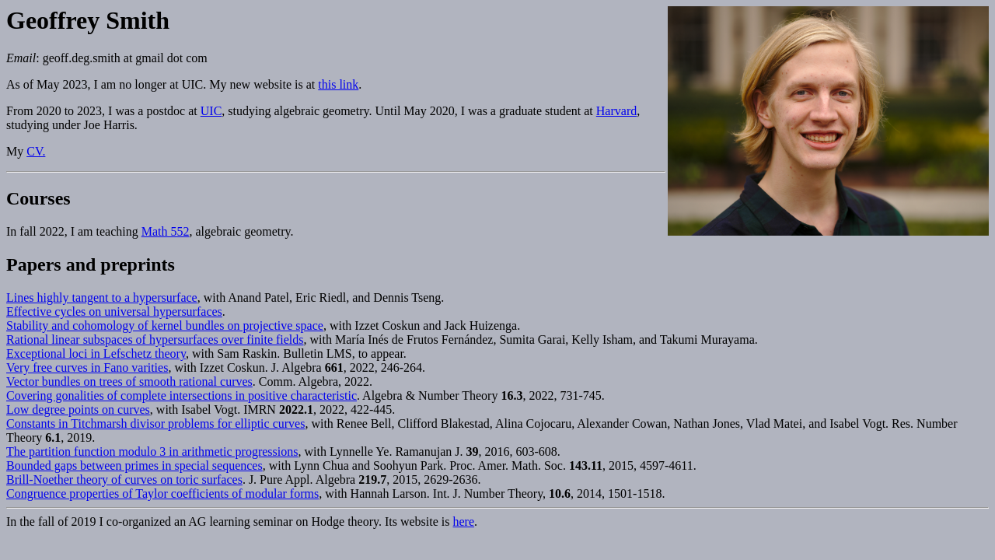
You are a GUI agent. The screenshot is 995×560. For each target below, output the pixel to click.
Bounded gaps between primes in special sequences (134, 465)
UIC (211, 110)
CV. (35, 151)
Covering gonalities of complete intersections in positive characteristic (181, 395)
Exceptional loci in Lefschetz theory (96, 353)
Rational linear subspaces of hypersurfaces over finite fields (155, 339)
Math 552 (165, 231)
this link (338, 84)
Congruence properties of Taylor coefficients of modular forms (162, 493)
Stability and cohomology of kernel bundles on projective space (164, 325)
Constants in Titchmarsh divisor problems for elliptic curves (155, 423)
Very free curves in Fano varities (87, 367)
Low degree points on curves (78, 409)
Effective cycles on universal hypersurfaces (114, 311)
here (464, 521)
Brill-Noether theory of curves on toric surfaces (124, 479)
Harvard (616, 110)
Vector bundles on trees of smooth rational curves (129, 381)
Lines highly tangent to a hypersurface (101, 297)
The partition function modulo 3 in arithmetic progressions (152, 451)
